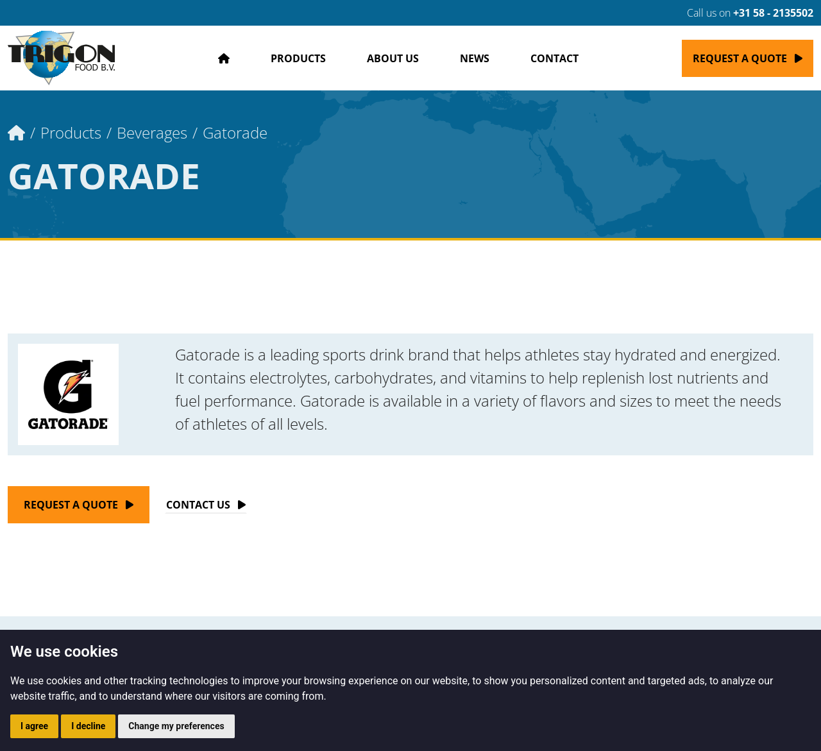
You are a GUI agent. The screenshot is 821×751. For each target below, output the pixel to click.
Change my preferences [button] (176, 726)
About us (393, 58)
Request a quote (740, 58)
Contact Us (198, 505)
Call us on (742, 13)
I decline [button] (88, 726)
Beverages (152, 132)
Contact (554, 58)
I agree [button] (34, 726)
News (474, 58)
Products (298, 58)
